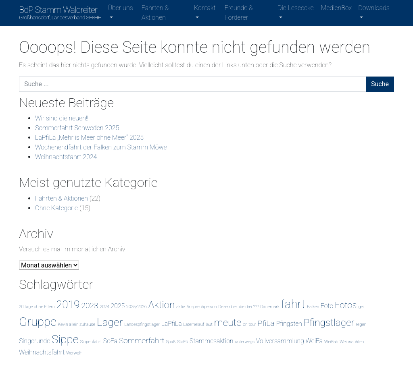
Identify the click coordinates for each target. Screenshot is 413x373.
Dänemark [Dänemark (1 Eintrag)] (270, 306)
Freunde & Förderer (239, 12)
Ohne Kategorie (56, 208)
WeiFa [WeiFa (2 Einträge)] (314, 341)
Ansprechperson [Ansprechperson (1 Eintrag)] (201, 306)
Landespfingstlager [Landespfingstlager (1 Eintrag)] (142, 324)
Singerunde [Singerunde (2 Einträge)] (34, 341)
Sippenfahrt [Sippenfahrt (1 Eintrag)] (91, 341)
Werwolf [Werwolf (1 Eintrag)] (73, 353)
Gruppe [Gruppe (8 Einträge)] (37, 322)
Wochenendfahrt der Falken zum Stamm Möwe (101, 147)
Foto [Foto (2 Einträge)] (327, 306)
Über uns (120, 8)
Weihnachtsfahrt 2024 (66, 157)
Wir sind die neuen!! (61, 118)
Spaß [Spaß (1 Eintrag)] (170, 341)
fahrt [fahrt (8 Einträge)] (293, 304)
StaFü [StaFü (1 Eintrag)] (182, 341)
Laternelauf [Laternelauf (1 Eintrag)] (193, 324)
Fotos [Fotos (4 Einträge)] (346, 305)
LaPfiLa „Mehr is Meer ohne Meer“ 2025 (89, 137)
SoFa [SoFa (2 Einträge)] (110, 341)
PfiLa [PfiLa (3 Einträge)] (266, 323)
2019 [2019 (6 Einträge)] (68, 304)
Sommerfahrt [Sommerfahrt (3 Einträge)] (142, 340)
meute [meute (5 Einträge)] (228, 322)
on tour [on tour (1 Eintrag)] (249, 324)
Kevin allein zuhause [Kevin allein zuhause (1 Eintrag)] (76, 324)
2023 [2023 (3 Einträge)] (89, 305)
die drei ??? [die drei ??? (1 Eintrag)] (249, 306)
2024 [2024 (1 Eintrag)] (104, 306)
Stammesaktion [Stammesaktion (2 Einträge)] (211, 341)
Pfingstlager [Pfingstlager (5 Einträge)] (329, 322)
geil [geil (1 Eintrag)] (361, 306)
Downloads (373, 8)
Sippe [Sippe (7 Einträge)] (65, 339)
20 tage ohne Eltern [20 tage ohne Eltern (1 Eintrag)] (37, 306)
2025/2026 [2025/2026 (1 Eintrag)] (136, 306)
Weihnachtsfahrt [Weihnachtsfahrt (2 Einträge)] (42, 352)
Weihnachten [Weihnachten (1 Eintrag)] (352, 341)
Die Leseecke (295, 8)
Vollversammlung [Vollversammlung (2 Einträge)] (280, 341)
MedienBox (336, 8)
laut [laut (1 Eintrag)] (209, 324)
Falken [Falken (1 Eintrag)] (313, 306)
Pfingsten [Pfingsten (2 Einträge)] (289, 323)
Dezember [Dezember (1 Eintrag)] (227, 306)
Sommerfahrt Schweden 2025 (77, 128)
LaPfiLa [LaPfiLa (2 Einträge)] (171, 323)
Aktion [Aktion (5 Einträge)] (161, 305)
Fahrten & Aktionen (155, 12)
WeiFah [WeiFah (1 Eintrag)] (331, 341)
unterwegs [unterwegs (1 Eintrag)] (244, 341)
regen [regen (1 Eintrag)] (361, 324)
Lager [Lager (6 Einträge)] (110, 322)
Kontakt (205, 8)
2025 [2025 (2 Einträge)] (118, 306)
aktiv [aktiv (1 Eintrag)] (180, 306)
